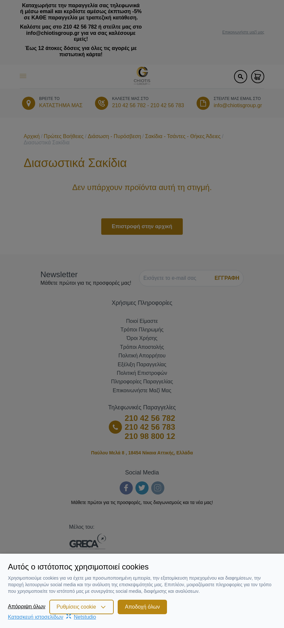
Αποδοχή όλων (142, 607)
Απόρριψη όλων (26, 606)
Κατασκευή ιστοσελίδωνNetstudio (52, 617)
